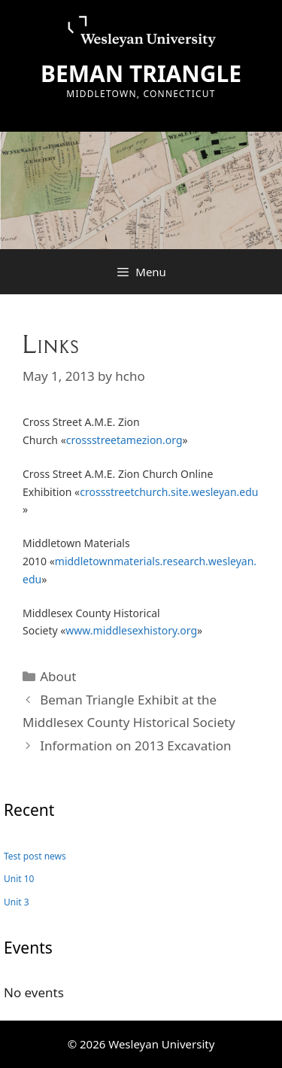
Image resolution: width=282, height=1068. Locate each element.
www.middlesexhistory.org (131, 630)
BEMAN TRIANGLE (141, 73)
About (58, 676)
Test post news (35, 856)
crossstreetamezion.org (124, 440)
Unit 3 (16, 902)
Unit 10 (19, 878)
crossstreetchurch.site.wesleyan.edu (169, 492)
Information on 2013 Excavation (135, 745)
